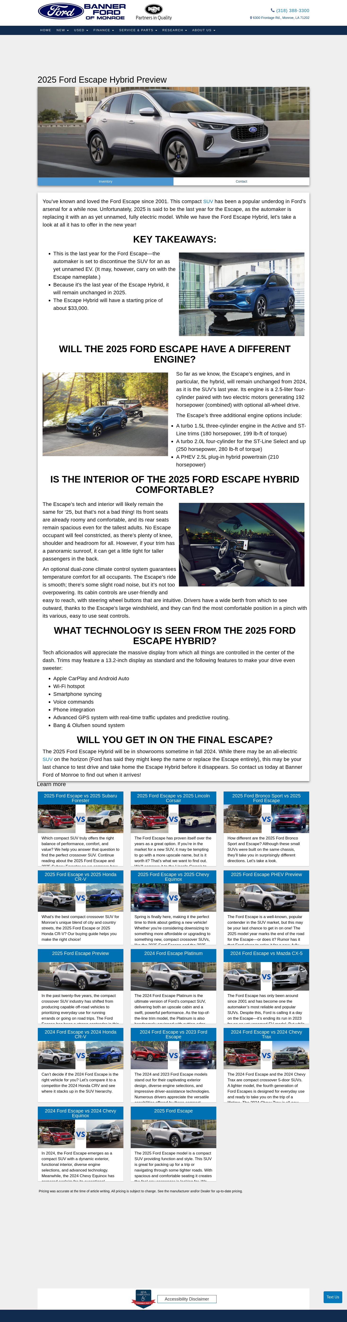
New (63, 31)
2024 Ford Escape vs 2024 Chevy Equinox (80, 1114)
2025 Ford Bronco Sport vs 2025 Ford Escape (266, 799)
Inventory (106, 182)
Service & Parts (140, 31)
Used (82, 31)
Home (46, 31)
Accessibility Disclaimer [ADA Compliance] (187, 1299)
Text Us (333, 1297)
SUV (208, 202)
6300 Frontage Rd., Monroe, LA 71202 (281, 18)
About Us (206, 31)
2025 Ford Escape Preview (80, 953)
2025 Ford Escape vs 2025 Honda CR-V (81, 877)
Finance (105, 31)
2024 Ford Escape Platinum (173, 953)
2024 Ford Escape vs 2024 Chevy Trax (266, 1035)
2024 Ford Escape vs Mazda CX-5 (266, 953)
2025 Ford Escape (173, 1111)
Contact (241, 182)
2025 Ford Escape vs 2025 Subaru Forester (80, 799)
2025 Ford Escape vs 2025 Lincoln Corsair (173, 799)
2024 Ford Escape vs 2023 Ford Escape (173, 1035)
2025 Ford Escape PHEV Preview (266, 874)
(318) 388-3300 (288, 10)
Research (177, 31)
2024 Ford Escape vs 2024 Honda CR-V (81, 1035)
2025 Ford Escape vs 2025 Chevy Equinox (173, 877)
